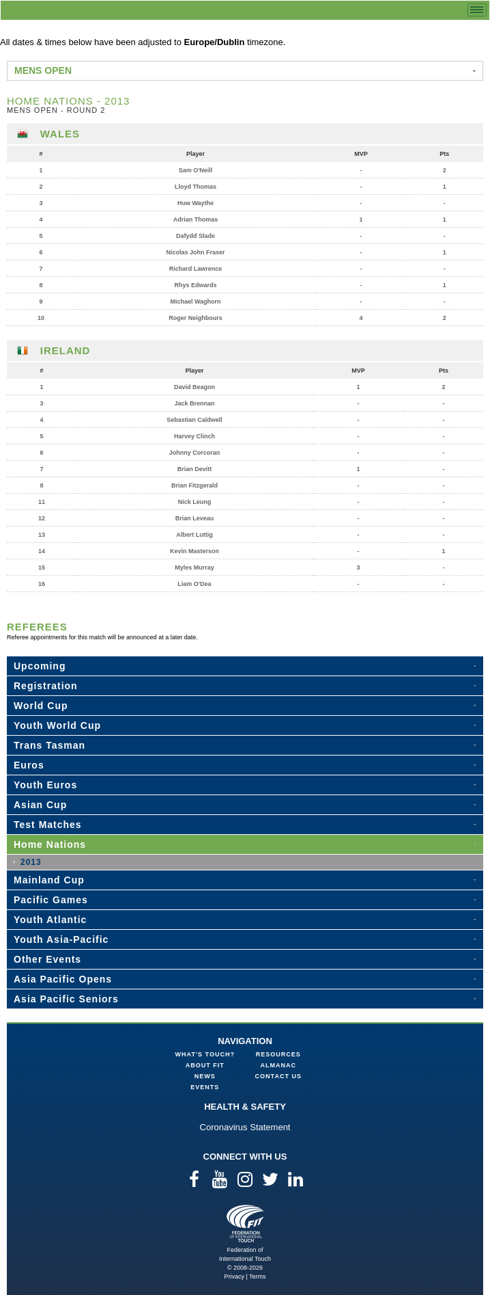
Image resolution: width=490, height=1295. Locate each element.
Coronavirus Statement (245, 1127)
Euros (29, 765)
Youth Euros (45, 784)
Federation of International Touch (245, 1223)
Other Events (47, 959)
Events (204, 1087)
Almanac (279, 1065)
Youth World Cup (57, 725)
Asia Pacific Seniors (66, 998)
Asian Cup (40, 804)
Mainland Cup (49, 880)
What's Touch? (205, 1054)
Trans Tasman (49, 745)
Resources (278, 1054)
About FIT (205, 1065)
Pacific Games (51, 899)
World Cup (41, 705)
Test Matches (48, 824)
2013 (31, 862)
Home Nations (50, 844)
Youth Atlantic (50, 919)
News (205, 1076)
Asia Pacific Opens (63, 979)
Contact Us (278, 1076)
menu (477, 9)
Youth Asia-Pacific (61, 939)
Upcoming (40, 665)
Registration (46, 685)
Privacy (234, 1276)
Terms (257, 1276)
